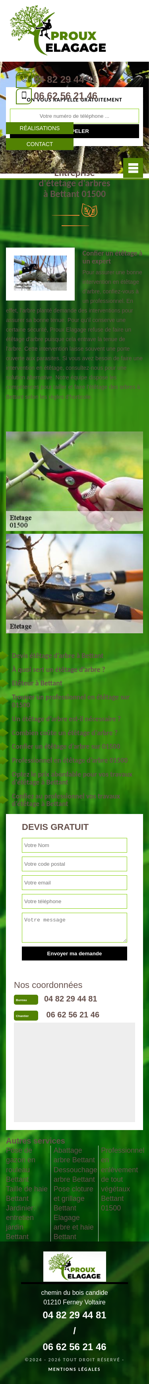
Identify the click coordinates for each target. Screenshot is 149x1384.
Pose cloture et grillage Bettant (73, 1198)
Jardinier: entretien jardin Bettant (20, 1222)
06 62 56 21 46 (65, 95)
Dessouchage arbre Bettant (75, 1174)
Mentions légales (74, 1369)
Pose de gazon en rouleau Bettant (20, 1164)
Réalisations (40, 128)
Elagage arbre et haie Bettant (74, 1227)
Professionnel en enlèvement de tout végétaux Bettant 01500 (122, 1179)
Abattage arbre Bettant (74, 1155)
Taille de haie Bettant (27, 1193)
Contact (40, 144)
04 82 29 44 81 (65, 79)
